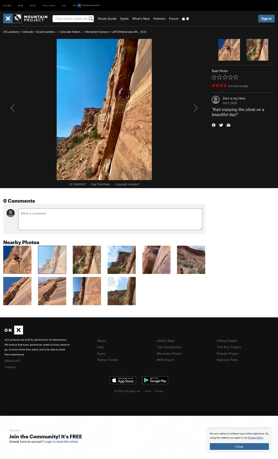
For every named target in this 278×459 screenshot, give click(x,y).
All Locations (11, 31)
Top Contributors (169, 347)
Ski (64, 5)
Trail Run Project (229, 347)
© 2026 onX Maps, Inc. (127, 391)
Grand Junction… (46, 31)
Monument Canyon (97, 31)
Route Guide (107, 18)
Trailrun (49, 5)
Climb (7, 5)
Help (100, 347)
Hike (33, 5)
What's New (141, 18)
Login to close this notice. (62, 441)
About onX (12, 361)
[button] (214, 124)
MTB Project (166, 360)
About (101, 341)
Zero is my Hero (234, 98)
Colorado (27, 31)
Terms (148, 391)
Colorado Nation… (71, 31)
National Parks (227, 360)
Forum (174, 18)
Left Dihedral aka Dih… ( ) (129, 31)
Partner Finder (107, 360)
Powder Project (228, 353)
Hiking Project (227, 341)
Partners (159, 18)
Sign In (266, 18)
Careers (10, 367)
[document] (239, 441)
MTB (20, 5)
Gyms (124, 18)
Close (239, 446)
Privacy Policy (255, 437)
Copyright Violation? (127, 184)
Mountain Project (169, 353)
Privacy (159, 391)
